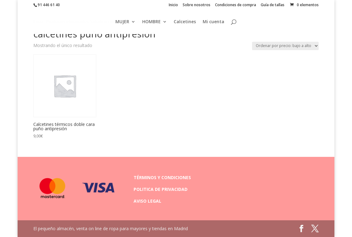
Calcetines (185, 21)
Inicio (173, 5)
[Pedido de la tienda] (285, 46)
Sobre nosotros (196, 5)
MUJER (122, 21)
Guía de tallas (272, 5)
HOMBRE (151, 21)
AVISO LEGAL (147, 201)
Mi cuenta (213, 21)
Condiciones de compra (235, 5)
